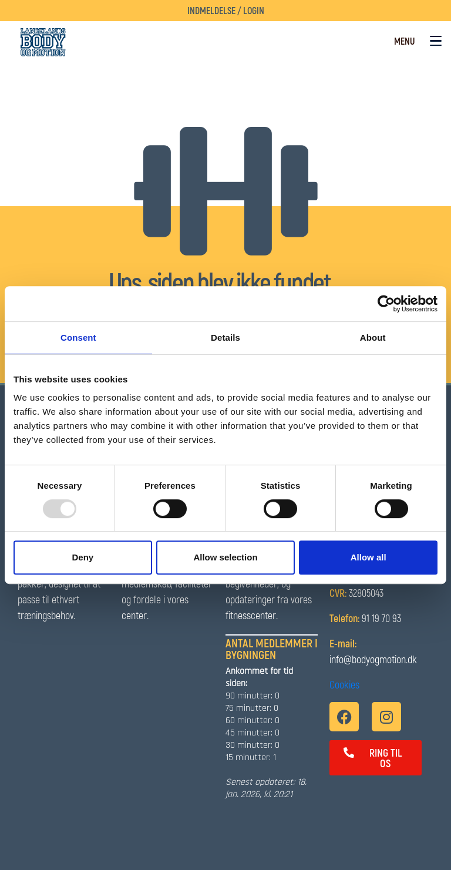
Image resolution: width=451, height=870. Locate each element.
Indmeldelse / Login (225, 10)
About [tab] (373, 337)
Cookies (344, 684)
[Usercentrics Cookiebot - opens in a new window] (386, 304)
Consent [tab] (78, 337)
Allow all (368, 557)
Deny (82, 557)
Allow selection (225, 557)
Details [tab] (225, 337)
